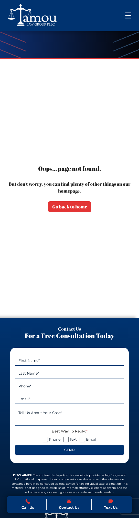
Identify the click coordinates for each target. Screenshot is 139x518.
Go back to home (69, 207)
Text (73, 439)
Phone (54, 439)
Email (91, 439)
